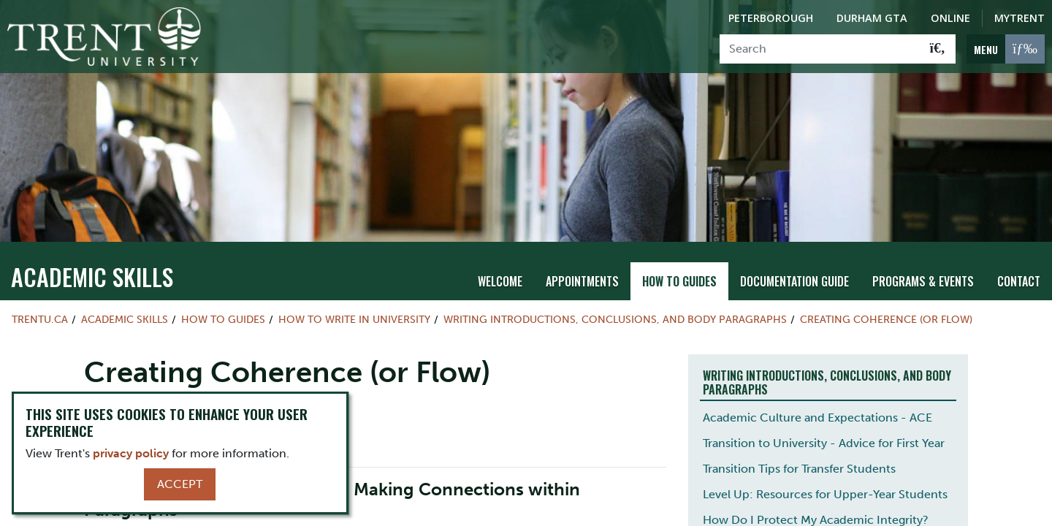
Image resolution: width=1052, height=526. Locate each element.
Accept (179, 484)
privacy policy (131, 453)
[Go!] (938, 49)
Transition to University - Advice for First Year (824, 443)
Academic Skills (92, 276)
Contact (1018, 281)
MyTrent (1019, 18)
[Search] (820, 49)
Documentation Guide (794, 281)
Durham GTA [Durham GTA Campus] (871, 18)
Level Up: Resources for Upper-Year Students (825, 494)
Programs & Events (923, 281)
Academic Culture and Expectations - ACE (817, 417)
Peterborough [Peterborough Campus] (770, 18)
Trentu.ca (40, 319)
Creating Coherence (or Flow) (886, 319)
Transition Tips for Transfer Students (799, 469)
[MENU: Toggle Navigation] (1006, 49)
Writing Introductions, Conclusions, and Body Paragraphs (615, 319)
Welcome (500, 281)
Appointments (582, 281)
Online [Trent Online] (950, 18)
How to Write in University (354, 319)
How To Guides (679, 281)
